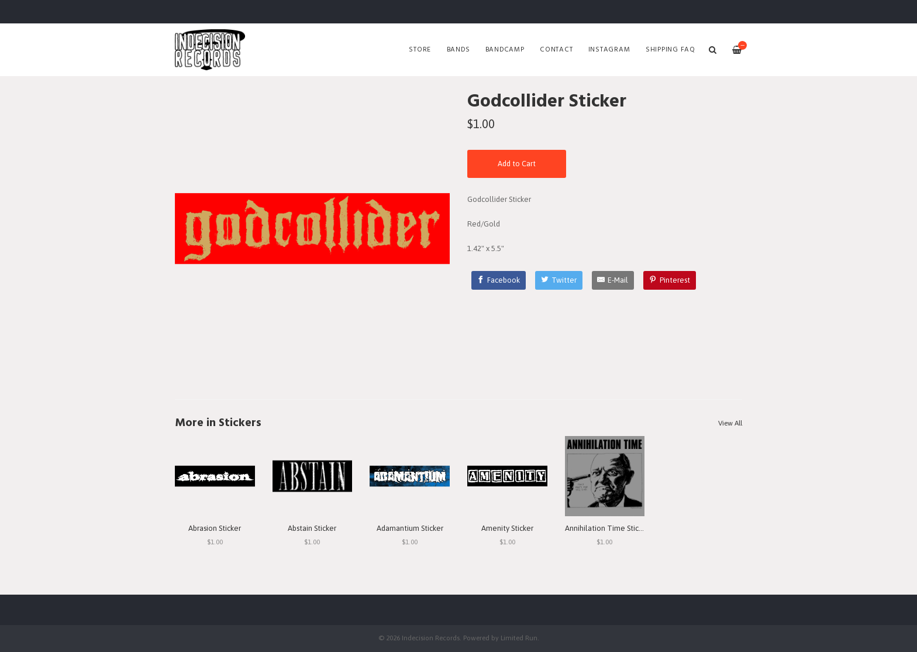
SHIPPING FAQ (670, 49)
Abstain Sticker (312, 528)
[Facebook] (498, 280)
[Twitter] (558, 280)
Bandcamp (505, 49)
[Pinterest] (669, 280)
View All (730, 423)
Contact (556, 49)
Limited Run (519, 637)
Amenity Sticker (507, 528)
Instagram (609, 49)
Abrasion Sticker (214, 528)
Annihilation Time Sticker (607, 528)
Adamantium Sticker (410, 528)
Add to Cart (517, 163)
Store (420, 49)
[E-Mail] (613, 280)
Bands (458, 49)
